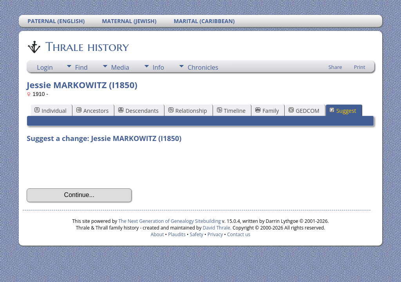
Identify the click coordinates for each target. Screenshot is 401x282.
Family (267, 110)
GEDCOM (304, 110)
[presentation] (86, 165)
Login (45, 67)
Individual (50, 110)
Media (120, 67)
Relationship (187, 110)
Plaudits (177, 234)
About (157, 234)
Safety (196, 234)
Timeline (231, 110)
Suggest (342, 110)
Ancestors (92, 110)
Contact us (238, 234)
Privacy (215, 234)
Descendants (138, 110)
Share (335, 66)
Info (158, 67)
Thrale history (86, 46)
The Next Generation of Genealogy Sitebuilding (169, 221)
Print (359, 66)
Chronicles (203, 67)
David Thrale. (216, 227)
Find (81, 67)
